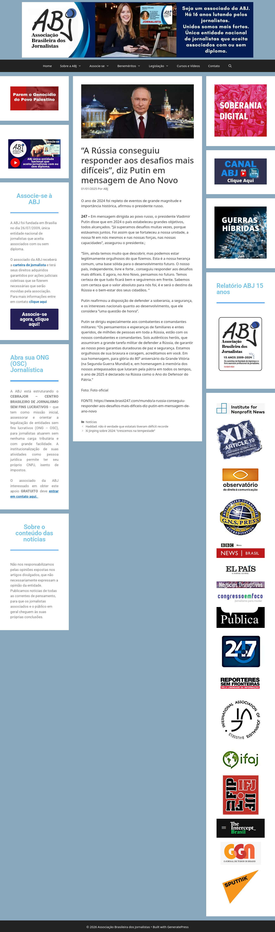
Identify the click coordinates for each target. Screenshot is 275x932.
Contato (214, 66)
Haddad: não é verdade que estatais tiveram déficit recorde (127, 426)
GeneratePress (178, 927)
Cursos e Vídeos (188, 66)
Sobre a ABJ (73, 66)
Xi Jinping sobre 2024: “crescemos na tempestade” (120, 431)
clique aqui (38, 302)
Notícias (91, 422)
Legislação (161, 66)
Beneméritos (131, 66)
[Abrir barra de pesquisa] (230, 66)
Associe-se (101, 66)
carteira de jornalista (29, 265)
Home (47, 66)
